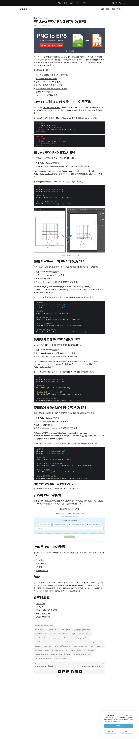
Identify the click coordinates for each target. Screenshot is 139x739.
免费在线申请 (41, 564)
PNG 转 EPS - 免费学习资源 (46, 95)
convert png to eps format (43, 658)
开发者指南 (40, 560)
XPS (48, 110)
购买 (65, 3)
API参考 (39, 567)
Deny (126, 731)
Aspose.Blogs (43, 18)
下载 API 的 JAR (41, 118)
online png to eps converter (43, 646)
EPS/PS (56, 110)
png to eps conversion (80, 646)
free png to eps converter (59, 650)
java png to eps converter (82, 630)
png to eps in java (53, 630)
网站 (78, 3)
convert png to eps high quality (60, 654)
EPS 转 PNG (40, 607)
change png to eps (95, 642)
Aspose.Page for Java (51, 107)
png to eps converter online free (81, 634)
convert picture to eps (42, 650)
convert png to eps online (43, 642)
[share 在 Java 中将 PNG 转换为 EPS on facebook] (72, 672)
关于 (84, 3)
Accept (118, 726)
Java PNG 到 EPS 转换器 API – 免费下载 (52, 75)
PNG (35, 57)
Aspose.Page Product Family (44, 625)
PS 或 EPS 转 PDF (43, 613)
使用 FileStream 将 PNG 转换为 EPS (50, 82)
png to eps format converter (81, 654)
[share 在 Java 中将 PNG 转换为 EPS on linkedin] (63, 672)
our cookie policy (115, 721)
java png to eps (66, 630)
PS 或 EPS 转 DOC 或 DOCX (46, 610)
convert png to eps (41, 634)
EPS (41, 57)
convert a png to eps (96, 646)
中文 (113, 3)
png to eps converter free (62, 642)
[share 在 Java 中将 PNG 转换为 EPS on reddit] (67, 672)
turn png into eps (89, 650)
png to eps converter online (61, 638)
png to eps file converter (62, 646)
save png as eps (76, 650)
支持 (71, 3)
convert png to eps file (80, 642)
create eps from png (41, 654)
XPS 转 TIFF (40, 603)
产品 (59, 3)
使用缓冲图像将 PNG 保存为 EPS (49, 85)
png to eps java (40, 630)
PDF (93, 110)
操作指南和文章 (42, 570)
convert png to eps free (80, 638)
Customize (111, 731)
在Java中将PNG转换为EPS (46, 78)
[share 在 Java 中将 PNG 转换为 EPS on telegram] (80, 672)
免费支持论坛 (66, 591)
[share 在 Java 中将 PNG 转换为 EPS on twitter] (59, 672)
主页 (35, 18)
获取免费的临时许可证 (48, 489)
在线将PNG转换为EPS (44, 92)
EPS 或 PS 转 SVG (43, 617)
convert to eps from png (42, 638)
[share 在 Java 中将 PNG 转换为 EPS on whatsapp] (76, 672)
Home (22, 9)
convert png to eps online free (59, 634)
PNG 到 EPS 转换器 (76, 501)
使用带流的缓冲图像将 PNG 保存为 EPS (51, 88)
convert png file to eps (61, 658)
